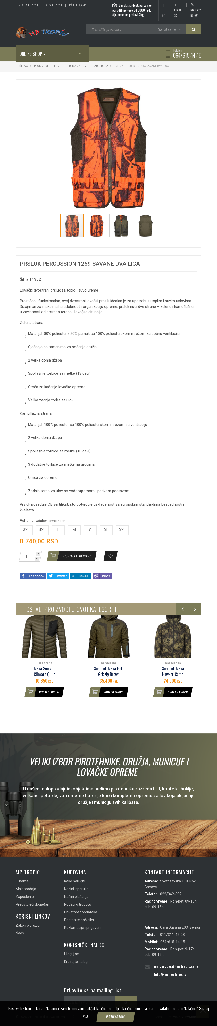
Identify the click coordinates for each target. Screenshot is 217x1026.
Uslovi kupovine (53, 5)
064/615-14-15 (187, 55)
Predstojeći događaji (32, 904)
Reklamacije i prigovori (82, 928)
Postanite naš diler (79, 920)
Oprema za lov (75, 66)
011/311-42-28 (172, 935)
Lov (56, 66)
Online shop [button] (32, 53)
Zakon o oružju (28, 925)
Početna (22, 66)
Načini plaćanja (77, 5)
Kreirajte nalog (195, 10)
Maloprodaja (26, 889)
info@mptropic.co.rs (170, 974)
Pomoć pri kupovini (27, 5)
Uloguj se (178, 10)
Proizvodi (41, 66)
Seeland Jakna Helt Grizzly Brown (109, 671)
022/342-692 (170, 894)
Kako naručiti (74, 881)
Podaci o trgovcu (77, 904)
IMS (175, 1017)
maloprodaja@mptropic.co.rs (176, 966)
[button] (168, 88)
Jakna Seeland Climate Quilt (44, 671)
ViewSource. (191, 1017)
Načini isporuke (76, 889)
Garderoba (100, 66)
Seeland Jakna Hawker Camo (173, 671)
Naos (20, 933)
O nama (22, 881)
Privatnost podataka (80, 912)
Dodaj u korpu (42, 692)
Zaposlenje (25, 897)
